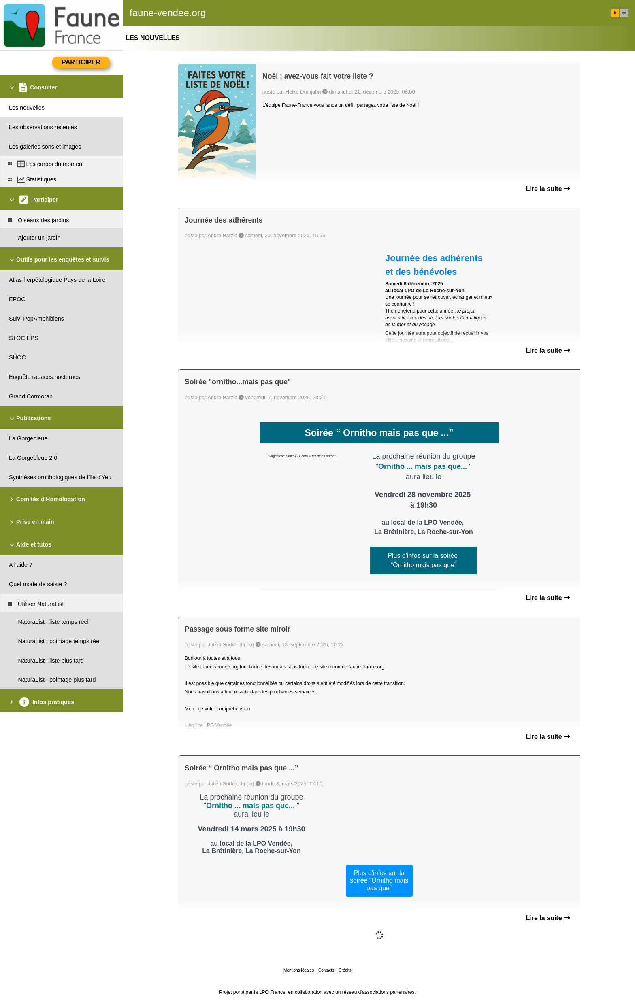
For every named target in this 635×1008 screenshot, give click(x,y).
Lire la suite (548, 189)
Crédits (345, 970)
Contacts (326, 970)
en (624, 13)
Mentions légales (298, 970)
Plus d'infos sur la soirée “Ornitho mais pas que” (379, 880)
